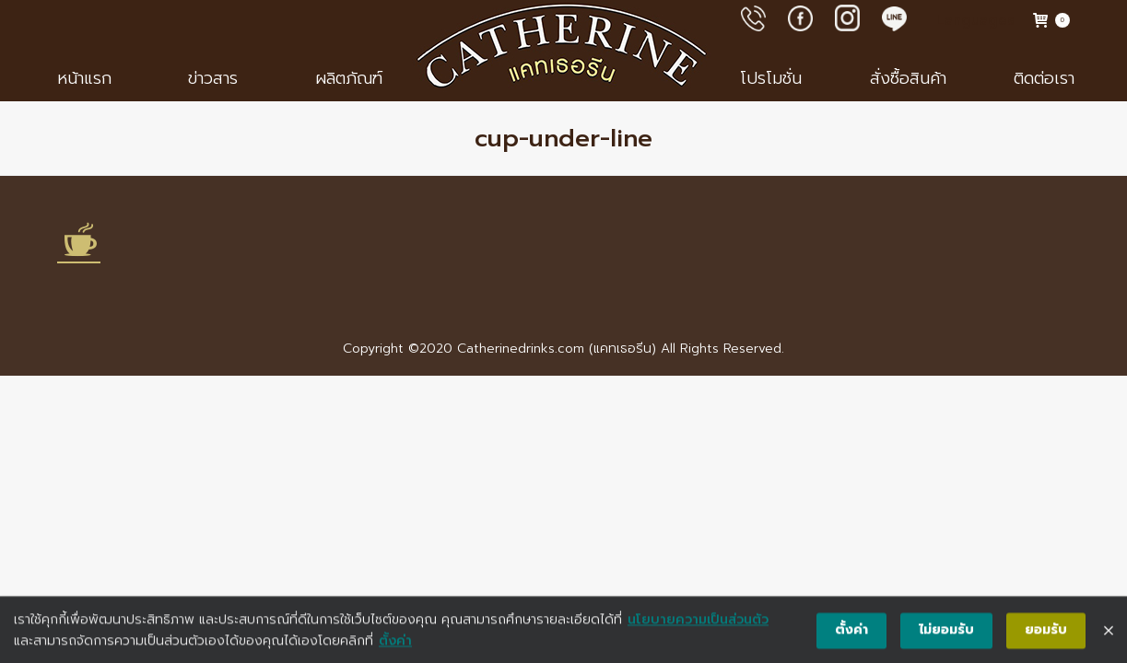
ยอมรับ (1046, 635)
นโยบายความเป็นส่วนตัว (698, 624)
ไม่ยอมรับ (946, 635)
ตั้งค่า (395, 645)
